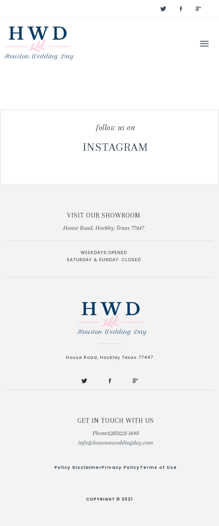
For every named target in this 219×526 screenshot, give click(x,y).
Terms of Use (158, 467)
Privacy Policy (121, 467)
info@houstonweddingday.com (115, 442)
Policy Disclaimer (78, 467)
